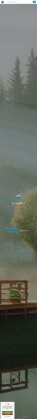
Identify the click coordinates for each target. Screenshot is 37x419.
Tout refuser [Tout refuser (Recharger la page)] (7, 414)
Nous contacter (24, 231)
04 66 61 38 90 (13, 231)
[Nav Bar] (34, 2)
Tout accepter (7, 411)
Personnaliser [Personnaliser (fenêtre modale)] (7, 416)
